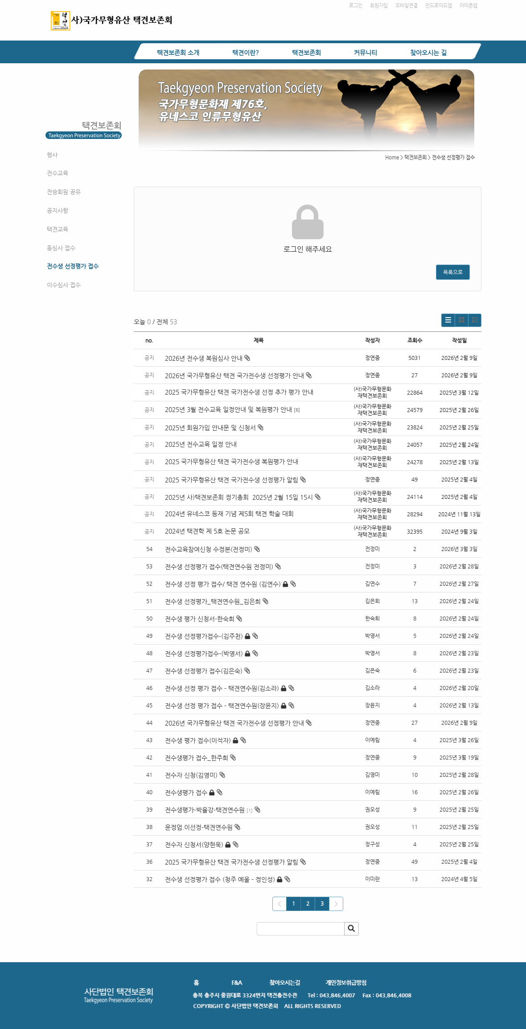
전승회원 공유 (64, 191)
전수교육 (57, 173)
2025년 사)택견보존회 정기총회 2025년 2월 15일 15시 (243, 497)
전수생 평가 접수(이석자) (198, 740)
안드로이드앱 (438, 5)
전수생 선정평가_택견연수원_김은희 (213, 601)
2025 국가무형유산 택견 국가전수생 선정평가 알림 (235, 479)
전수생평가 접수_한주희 (196, 757)
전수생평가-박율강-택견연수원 (205, 809)
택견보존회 (306, 52)
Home (392, 157)
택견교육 (57, 229)
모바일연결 (406, 5)
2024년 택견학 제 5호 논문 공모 (207, 531)
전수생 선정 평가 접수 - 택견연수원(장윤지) (222, 705)
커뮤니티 (365, 52)
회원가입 (379, 5)
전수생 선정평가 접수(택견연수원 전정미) (219, 566)
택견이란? (245, 52)
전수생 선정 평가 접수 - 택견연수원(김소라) (222, 688)
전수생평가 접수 (186, 792)
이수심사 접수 (64, 285)
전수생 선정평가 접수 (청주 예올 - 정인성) (220, 879)
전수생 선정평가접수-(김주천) (204, 636)
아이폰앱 (468, 5)
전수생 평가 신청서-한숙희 (199, 618)
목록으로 (453, 272)
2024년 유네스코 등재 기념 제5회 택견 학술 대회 (229, 513)
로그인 (355, 5)
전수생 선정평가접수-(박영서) (204, 653)
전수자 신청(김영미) (191, 775)
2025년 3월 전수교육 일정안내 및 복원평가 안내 (228, 409)
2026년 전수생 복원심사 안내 (207, 358)
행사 (52, 154)
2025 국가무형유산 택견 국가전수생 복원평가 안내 (231, 461)
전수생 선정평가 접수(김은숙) (203, 670)
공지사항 (57, 210)
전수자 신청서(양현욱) (194, 844)
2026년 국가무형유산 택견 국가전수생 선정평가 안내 (238, 375)
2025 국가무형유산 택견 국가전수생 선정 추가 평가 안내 (239, 392)
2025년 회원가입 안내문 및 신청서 (214, 427)
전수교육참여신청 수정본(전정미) (208, 549)
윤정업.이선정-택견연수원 (199, 827)
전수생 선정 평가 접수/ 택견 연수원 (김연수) (223, 584)
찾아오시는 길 (428, 52)
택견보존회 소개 (178, 52)
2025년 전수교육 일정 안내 (201, 444)
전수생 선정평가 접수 (73, 266)
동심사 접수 (61, 248)
